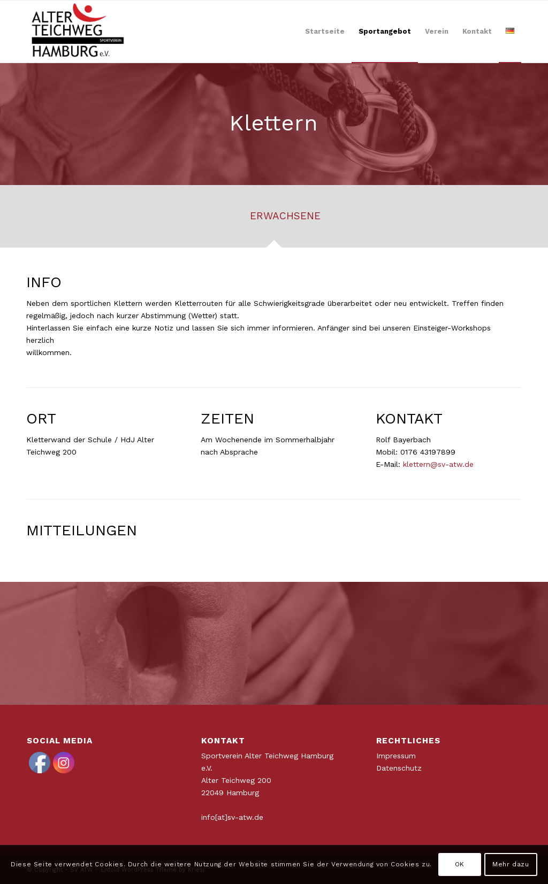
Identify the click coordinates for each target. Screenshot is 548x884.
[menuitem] (325, 32)
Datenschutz (399, 768)
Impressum (396, 755)
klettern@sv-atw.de (438, 464)
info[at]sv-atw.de (232, 817)
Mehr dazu (510, 864)
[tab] (274, 220)
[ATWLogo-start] (78, 32)
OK (460, 864)
